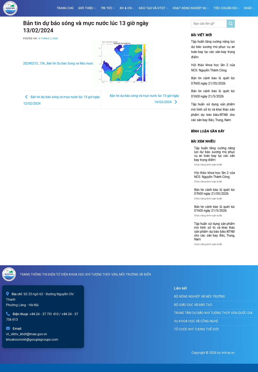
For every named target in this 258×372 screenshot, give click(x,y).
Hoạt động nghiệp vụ (191, 8)
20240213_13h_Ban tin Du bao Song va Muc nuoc (58, 63)
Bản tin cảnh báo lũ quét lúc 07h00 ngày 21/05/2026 (213, 80)
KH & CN (127, 8)
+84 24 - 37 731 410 (43, 314)
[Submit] (231, 24)
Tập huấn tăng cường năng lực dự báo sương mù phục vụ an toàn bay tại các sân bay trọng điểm (213, 49)
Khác (249, 8)
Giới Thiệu (87, 8)
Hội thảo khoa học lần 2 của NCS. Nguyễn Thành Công (213, 67)
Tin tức (108, 8)
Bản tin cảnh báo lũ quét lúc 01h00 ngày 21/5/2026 (213, 93)
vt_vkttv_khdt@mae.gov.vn (26, 334)
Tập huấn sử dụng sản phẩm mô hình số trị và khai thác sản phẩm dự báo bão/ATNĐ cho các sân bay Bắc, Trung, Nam (213, 112)
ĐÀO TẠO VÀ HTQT (153, 8)
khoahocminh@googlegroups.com (32, 339)
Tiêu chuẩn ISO (226, 8)
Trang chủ (65, 8)
